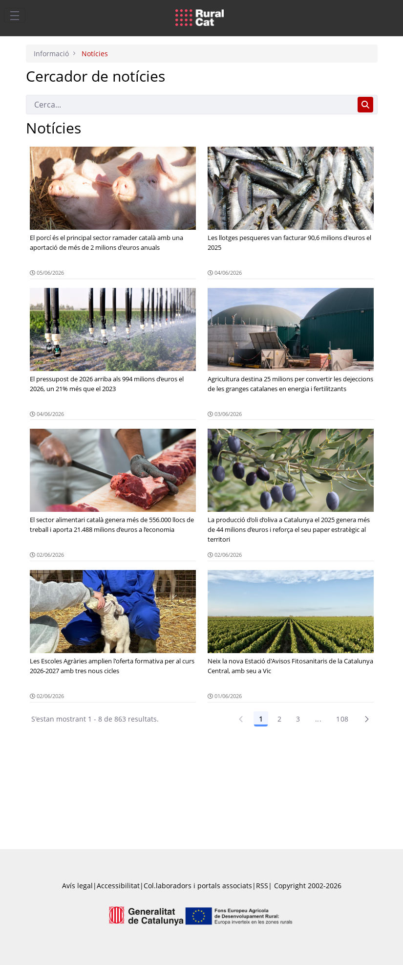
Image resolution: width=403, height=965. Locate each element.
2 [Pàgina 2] (279, 719)
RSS (262, 885)
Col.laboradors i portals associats (198, 885)
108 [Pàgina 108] (342, 719)
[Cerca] (190, 104)
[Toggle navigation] (14, 15)
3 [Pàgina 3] (298, 719)
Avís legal (77, 885)
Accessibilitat (118, 885)
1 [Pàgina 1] (261, 719)
